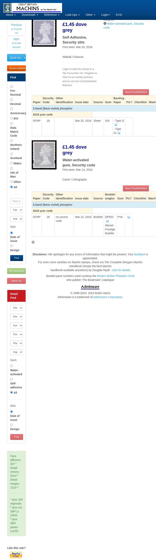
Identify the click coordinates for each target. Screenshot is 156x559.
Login (105, 14)
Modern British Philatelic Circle (116, 276)
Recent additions (17, 68)
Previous (16, 28)
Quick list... (17, 57)
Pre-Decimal (15, 92)
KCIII (119, 14)
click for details (121, 270)
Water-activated (16, 372)
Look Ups (72, 14)
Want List (16, 281)
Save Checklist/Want (136, 92)
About (11, 14)
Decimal (15, 104)
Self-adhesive (16, 385)
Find (16, 258)
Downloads (30, 14)
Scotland (16, 158)
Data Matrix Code (14, 131)
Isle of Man (14, 174)
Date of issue (15, 238)
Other (90, 14)
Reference (51, 14)
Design (15, 250)
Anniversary (16, 113)
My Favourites (16, 271)
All (15, 187)
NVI (16, 118)
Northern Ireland (16, 146)
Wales (17, 163)
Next (16, 42)
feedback (139, 254)
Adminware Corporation (107, 297)
